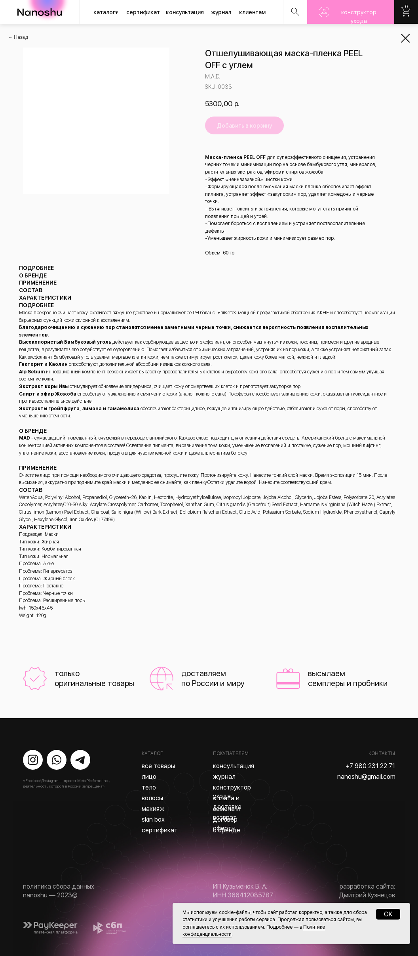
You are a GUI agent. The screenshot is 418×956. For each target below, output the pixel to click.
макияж (153, 809)
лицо (149, 776)
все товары (158, 766)
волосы (152, 798)
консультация (185, 12)
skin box (153, 819)
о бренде (226, 830)
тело (149, 787)
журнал (221, 12)
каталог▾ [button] (105, 12)
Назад (21, 37)
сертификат (143, 12)
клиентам (252, 12)
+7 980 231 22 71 (370, 766)
